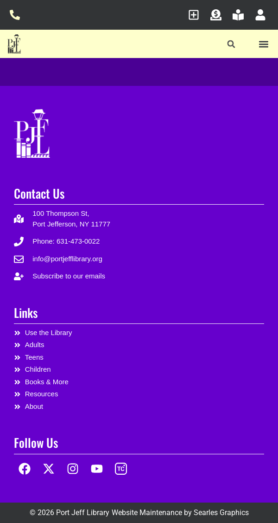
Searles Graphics (221, 512)
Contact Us (39, 193)
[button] (231, 44)
